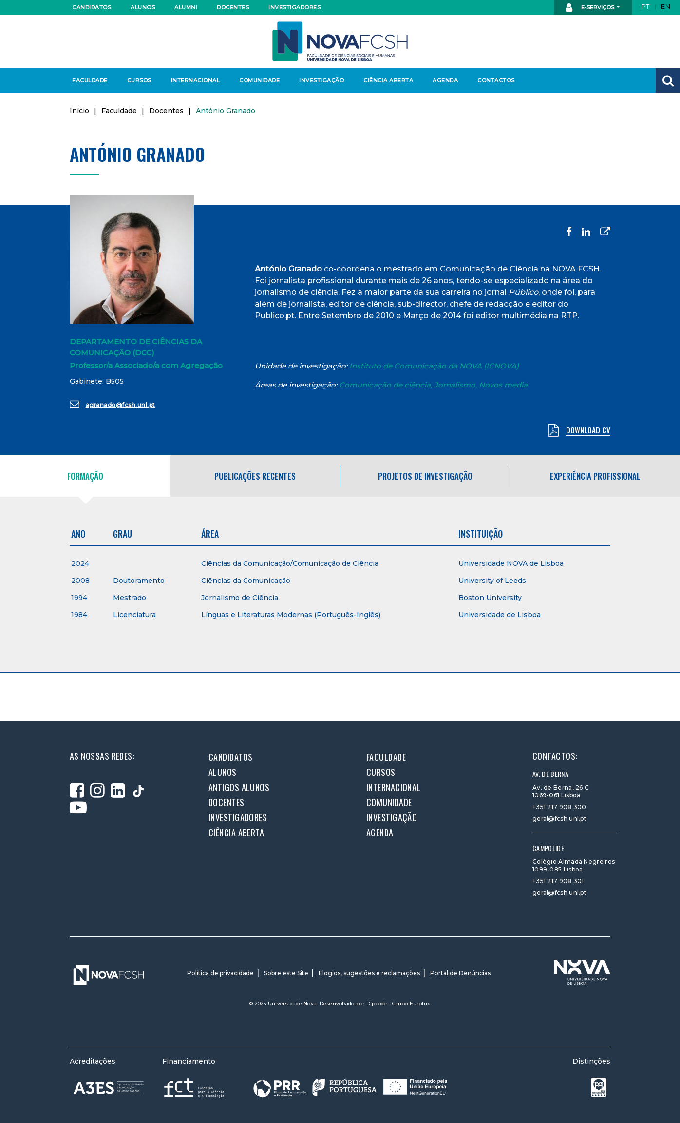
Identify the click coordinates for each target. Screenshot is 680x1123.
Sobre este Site (286, 973)
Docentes (233, 7)
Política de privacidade (220, 973)
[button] (668, 80)
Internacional (195, 80)
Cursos (139, 80)
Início (79, 110)
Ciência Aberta (388, 80)
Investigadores (294, 7)
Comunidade (259, 80)
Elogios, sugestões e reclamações (369, 973)
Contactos (496, 80)
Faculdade (90, 80)
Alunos (143, 7)
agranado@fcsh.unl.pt (112, 404)
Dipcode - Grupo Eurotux (398, 1003)
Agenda (445, 80)
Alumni (185, 7)
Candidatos (91, 7)
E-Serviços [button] (591, 8)
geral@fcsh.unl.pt (559, 818)
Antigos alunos (238, 787)
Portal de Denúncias (460, 973)
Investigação (321, 80)
